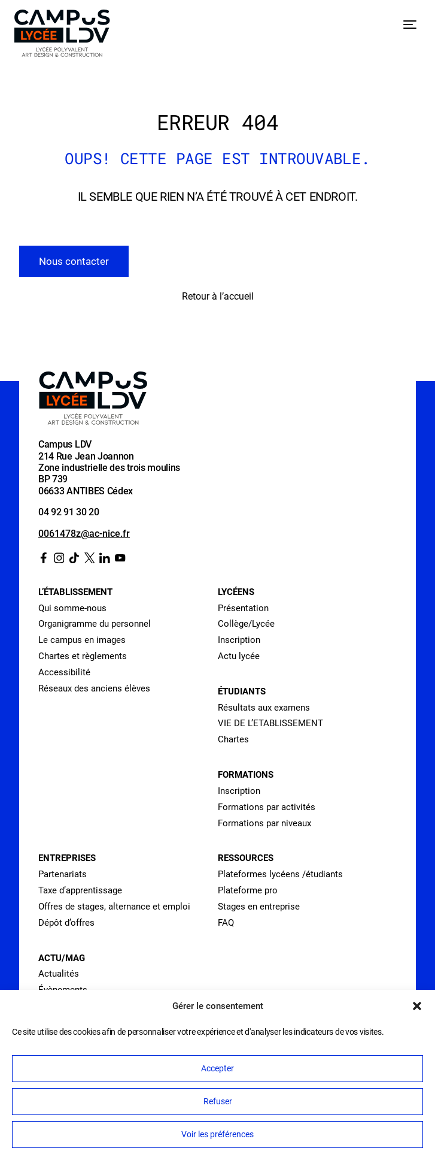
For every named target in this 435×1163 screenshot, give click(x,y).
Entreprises (67, 858)
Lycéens (236, 592)
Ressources (245, 858)
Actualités (58, 973)
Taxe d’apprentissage (80, 890)
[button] (417, 1006)
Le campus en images (82, 640)
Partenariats (62, 874)
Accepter (217, 1068)
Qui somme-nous (72, 608)
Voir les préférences (217, 1134)
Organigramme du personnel (94, 623)
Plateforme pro (248, 890)
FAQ (226, 922)
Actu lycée (239, 656)
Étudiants (242, 691)
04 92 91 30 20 (68, 512)
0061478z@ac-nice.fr (84, 533)
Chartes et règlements (82, 656)
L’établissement (75, 592)
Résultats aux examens (264, 707)
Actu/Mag (61, 958)
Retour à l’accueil (218, 296)
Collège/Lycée (246, 623)
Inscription (239, 640)
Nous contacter (74, 261)
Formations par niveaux (264, 823)
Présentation (243, 608)
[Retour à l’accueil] (62, 36)
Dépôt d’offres (66, 922)
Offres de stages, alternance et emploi (114, 906)
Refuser (217, 1101)
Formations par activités (266, 807)
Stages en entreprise (259, 906)
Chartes (233, 739)
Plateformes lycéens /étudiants (280, 874)
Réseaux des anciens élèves (94, 688)
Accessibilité (64, 672)
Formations (245, 774)
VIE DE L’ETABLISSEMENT (270, 723)
